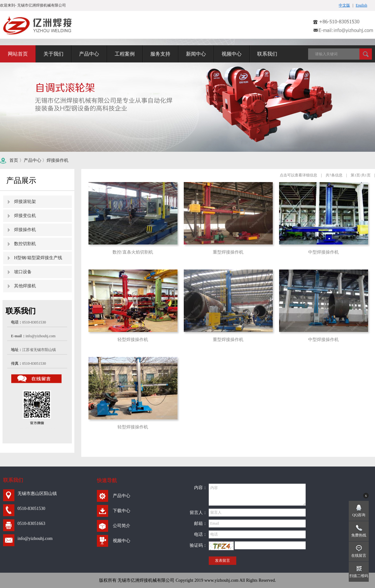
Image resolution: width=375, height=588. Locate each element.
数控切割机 (25, 243)
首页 (13, 160)
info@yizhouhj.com (41, 336)
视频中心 (121, 540)
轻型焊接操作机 (133, 339)
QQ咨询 (358, 515)
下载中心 (121, 510)
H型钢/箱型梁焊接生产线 (38, 257)
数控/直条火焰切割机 (132, 252)
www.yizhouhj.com (221, 580)
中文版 (344, 5)
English (361, 5)
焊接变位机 (25, 215)
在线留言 (358, 555)
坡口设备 (23, 271)
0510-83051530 (31, 508)
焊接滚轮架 (25, 201)
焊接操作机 (57, 160)
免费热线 (358, 535)
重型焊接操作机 (228, 252)
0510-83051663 (31, 523)
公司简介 (121, 525)
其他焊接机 (25, 286)
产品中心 (32, 160)
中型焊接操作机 (323, 252)
